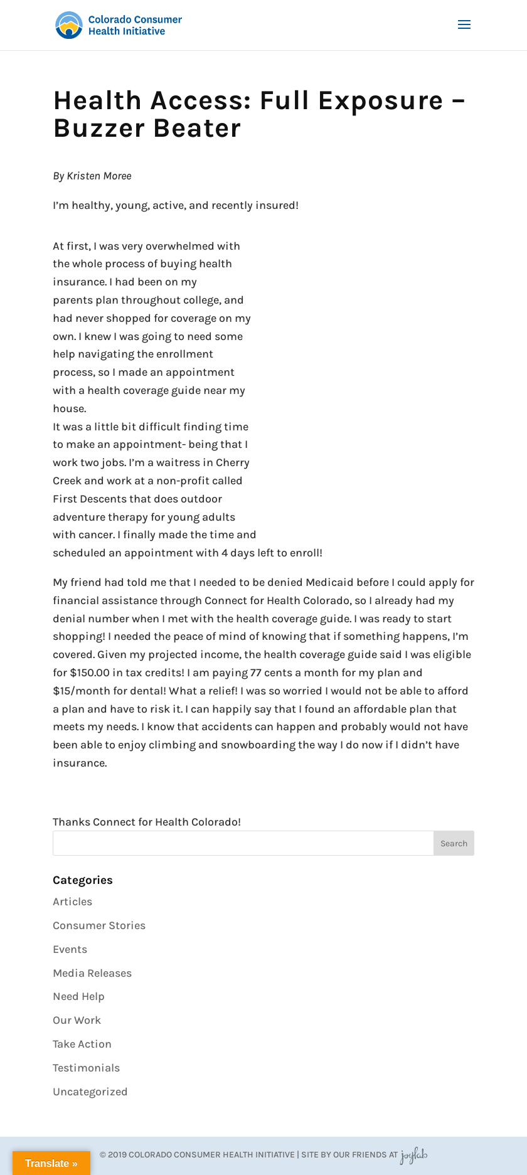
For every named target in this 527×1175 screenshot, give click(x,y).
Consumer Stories (99, 925)
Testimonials (86, 1068)
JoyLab (413, 1154)
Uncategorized (90, 1091)
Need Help (79, 996)
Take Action (82, 1044)
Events (70, 949)
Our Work (77, 1020)
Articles (72, 901)
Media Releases (92, 973)
